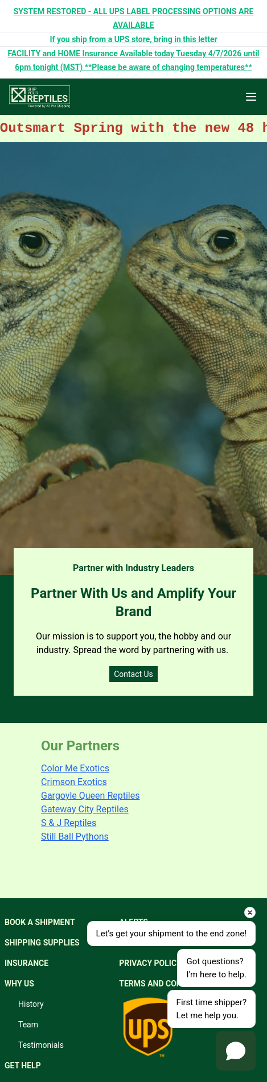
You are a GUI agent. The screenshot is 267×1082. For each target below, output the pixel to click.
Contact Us (133, 674)
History (31, 1004)
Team (28, 1024)
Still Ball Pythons (75, 836)
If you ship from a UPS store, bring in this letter (133, 39)
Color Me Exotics (75, 768)
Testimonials (41, 1045)
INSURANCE (26, 963)
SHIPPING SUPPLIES (42, 942)
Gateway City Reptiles (85, 809)
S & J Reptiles (68, 822)
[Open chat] (236, 1051)
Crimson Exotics (74, 782)
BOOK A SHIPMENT (40, 922)
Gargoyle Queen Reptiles (90, 795)
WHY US (19, 983)
